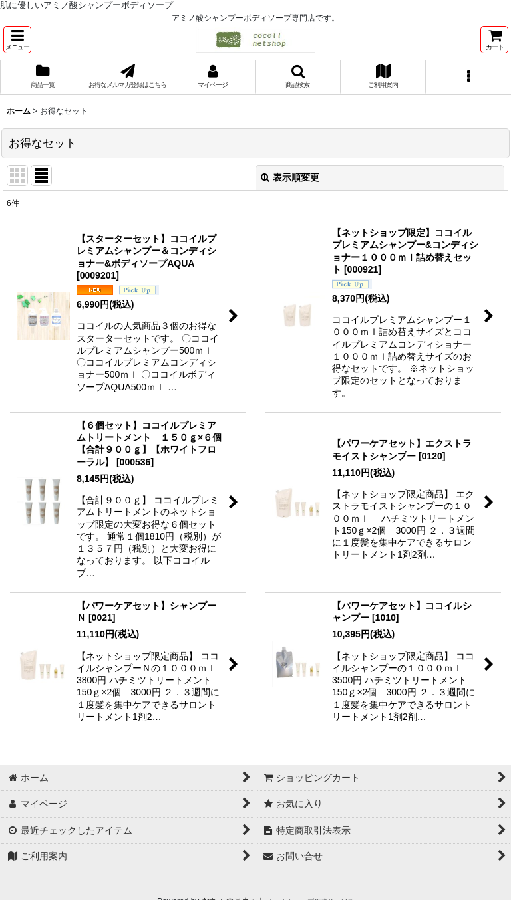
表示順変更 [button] (290, 177)
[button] (17, 39)
